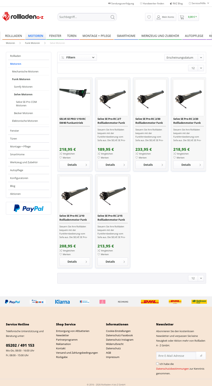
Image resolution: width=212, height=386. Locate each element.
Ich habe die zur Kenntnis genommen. (180, 368)
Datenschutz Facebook (119, 335)
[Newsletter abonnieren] (201, 356)
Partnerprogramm (67, 339)
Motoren (15, 64)
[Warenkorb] (188, 17)
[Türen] (71, 36)
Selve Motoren (23, 94)
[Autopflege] (194, 36)
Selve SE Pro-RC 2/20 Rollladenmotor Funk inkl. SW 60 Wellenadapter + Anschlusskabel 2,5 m (187, 121)
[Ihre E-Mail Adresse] (176, 356)
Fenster (14, 130)
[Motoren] (35, 36)
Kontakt (61, 348)
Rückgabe (62, 357)
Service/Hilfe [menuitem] (197, 3)
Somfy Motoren (23, 86)
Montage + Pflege (20, 146)
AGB (108, 352)
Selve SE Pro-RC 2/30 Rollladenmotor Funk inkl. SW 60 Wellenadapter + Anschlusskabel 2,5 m (149, 121)
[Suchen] (113, 17)
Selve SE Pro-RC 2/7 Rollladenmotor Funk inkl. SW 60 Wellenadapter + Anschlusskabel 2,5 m (111, 121)
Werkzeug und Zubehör (24, 162)
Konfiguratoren (19, 178)
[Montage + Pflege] (97, 36)
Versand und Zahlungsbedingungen (77, 352)
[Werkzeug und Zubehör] (160, 36)
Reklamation (63, 344)
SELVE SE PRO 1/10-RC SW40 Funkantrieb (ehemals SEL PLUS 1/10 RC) (74, 121)
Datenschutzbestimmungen (172, 368)
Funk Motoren (21, 79)
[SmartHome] (126, 36)
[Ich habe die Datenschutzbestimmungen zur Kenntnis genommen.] (157, 363)
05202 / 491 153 (20, 345)
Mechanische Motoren (25, 71)
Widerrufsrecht (115, 344)
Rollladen (15, 56)
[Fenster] (55, 36)
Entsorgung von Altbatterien (72, 331)
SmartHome (17, 154)
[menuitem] (87, 19)
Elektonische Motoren (25, 121)
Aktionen (15, 194)
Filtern (68, 57)
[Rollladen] (13, 36)
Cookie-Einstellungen (118, 331)
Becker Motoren (23, 113)
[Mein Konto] (165, 17)
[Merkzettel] (149, 17)
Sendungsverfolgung (121, 3)
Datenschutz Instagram (119, 339)
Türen (13, 138)
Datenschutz (113, 348)
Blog (12, 186)
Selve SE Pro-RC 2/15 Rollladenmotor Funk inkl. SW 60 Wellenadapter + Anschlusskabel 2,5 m (111, 218)
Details (77, 164)
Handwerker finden (152, 3)
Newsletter (62, 335)
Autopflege (16, 170)
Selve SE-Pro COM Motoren (26, 103)
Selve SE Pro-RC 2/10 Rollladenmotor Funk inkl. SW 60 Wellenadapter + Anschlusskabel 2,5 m (73, 218)
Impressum (112, 357)
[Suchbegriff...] (87, 17)
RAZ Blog (176, 3)
